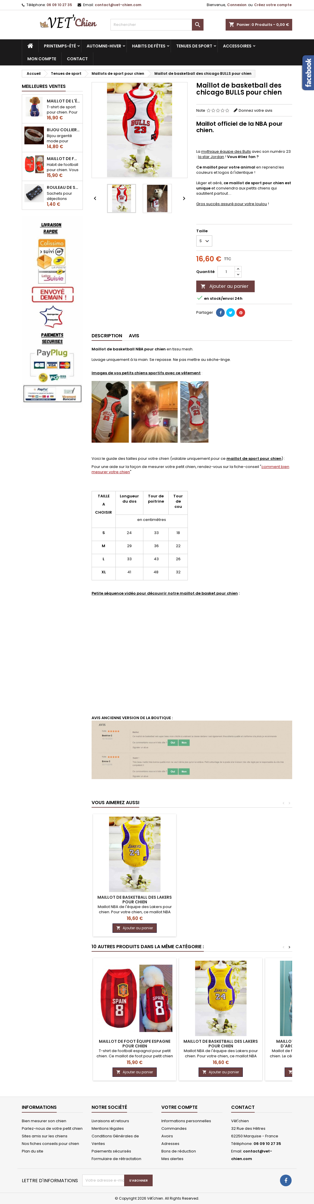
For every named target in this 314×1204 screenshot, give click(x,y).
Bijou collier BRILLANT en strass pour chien (63, 129)
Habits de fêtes (148, 46)
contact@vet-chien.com (118, 4)
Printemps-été (60, 46)
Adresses (170, 1143)
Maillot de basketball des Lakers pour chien (134, 899)
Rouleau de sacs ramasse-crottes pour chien (63, 187)
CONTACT (77, 59)
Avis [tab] (134, 335)
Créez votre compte (273, 4)
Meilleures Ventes (44, 86)
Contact (243, 1107)
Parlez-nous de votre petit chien (52, 1128)
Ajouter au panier (225, 286)
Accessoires (237, 46)
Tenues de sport (194, 46)
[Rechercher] (157, 25)
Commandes (174, 1128)
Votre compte (179, 1107)
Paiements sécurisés (111, 1151)
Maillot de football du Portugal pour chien (63, 158)
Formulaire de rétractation (116, 1159)
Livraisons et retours (110, 1121)
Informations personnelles (186, 1121)
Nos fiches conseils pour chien (50, 1143)
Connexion (237, 4)
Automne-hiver (104, 46)
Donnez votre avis (255, 110)
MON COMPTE (41, 59)
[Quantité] (226, 272)
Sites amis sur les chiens (44, 1136)
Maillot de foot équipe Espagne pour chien (134, 1043)
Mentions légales (108, 1128)
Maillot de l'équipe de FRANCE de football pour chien (63, 101)
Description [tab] (107, 335)
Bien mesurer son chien (44, 1121)
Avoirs (167, 1136)
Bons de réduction (178, 1151)
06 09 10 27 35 (59, 4)
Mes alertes (172, 1159)
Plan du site (32, 1151)
